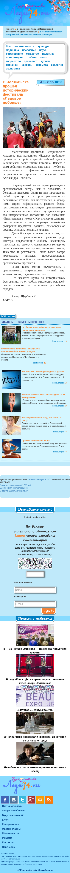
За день (7, 321)
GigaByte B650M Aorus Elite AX (14, 491)
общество (32, 53)
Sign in (49, 610)
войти (20, 535)
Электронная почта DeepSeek (13, 488)
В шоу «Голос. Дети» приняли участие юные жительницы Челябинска (35, 681)
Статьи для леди (12, 806)
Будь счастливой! (13, 815)
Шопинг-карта (10, 833)
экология (57, 64)
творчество (13, 61)
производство (15, 57)
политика (48, 53)
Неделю (20, 321)
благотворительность (20, 46)
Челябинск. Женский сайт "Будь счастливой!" (26, 14)
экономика (13, 68)
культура (43, 46)
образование (14, 53)
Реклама (7, 838)
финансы (12, 64)
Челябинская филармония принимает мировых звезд (35, 769)
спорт (43, 57)
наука (42, 50)
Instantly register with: (35, 517)
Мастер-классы (11, 828)
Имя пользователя (23, 582)
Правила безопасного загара (36, 440)
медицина (12, 50)
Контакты (7, 842)
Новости (10, 29)
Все (41, 321)
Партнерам (8, 847)
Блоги (5, 819)
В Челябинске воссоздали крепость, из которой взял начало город (35, 738)
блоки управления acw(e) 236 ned (15, 485)
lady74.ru (5, 859)
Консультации (10, 824)
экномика (42, 64)
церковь (26, 64)
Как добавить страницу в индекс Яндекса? (43, 372)
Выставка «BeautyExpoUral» (35, 709)
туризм (45, 61)
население (29, 50)
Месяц (32, 321)
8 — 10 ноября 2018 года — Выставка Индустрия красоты (35, 650)
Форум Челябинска (13, 810)
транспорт (31, 61)
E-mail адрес (20, 596)
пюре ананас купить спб (39, 479)
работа (32, 57)
